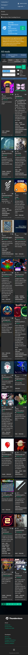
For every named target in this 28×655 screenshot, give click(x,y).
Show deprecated (22, 74)
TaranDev (19, 496)
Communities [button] (4, 2)
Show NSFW (21, 71)
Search (18, 67)
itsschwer (19, 577)
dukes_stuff (19, 456)
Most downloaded (17, 60)
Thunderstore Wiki (9, 628)
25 (17, 604)
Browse (3, 11)
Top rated (24, 60)
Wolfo (18, 323)
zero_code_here (7, 321)
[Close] (24, 41)
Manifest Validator (9, 643)
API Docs (7, 636)
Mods (3, 55)
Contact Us (7, 624)
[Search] (8, 67)
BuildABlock (6, 276)
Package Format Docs (10, 640)
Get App (23, 28)
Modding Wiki (4, 14)
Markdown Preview (9, 641)
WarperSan (6, 378)
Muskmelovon (20, 98)
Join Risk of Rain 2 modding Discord (10, 17)
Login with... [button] (21, 6)
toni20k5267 (6, 496)
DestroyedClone (21, 239)
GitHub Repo (8, 638)
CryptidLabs (6, 197)
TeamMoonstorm (7, 533)
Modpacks (23, 55)
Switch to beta (22, 3)
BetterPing (19, 380)
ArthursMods (6, 575)
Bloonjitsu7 (6, 456)
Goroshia (19, 155)
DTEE (18, 198)
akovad (5, 155)
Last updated (4, 60)
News (2, 7)
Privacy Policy (8, 626)
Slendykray (19, 532)
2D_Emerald (20, 276)
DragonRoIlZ (20, 412)
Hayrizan (5, 99)
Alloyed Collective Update (12, 55)
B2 (4, 411)
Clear (23, 67)
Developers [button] (4, 5)
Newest (10, 60)
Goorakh (5, 239)
